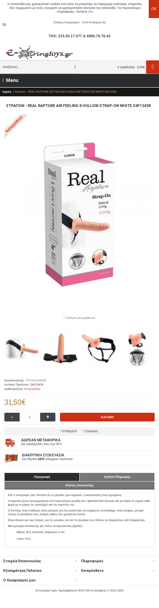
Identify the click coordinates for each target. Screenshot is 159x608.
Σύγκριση (91, 431)
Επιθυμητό (69, 431)
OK (153, 9)
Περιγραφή (42, 477)
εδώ (91, 11)
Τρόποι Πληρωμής (117, 477)
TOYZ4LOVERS (36, 380)
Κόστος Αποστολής (79, 485)
